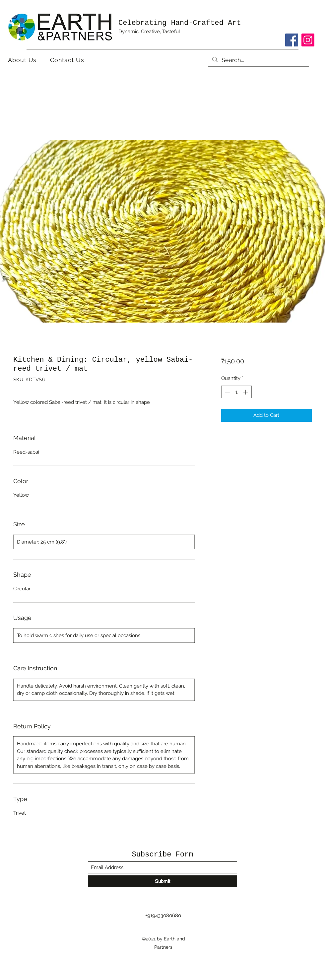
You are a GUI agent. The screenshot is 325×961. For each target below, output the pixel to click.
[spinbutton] (236, 392)
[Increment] (246, 392)
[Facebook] (291, 40)
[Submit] (162, 881)
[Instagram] (307, 40)
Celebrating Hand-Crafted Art (179, 23)
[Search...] (258, 60)
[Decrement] (226, 392)
